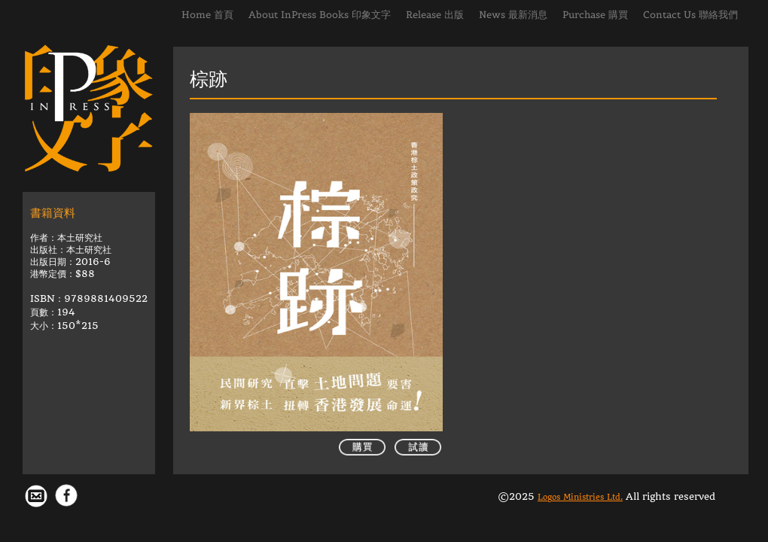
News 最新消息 (513, 14)
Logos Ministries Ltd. (580, 497)
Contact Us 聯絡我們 (690, 14)
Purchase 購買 (595, 14)
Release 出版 (435, 14)
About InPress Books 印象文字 (319, 14)
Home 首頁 (207, 14)
